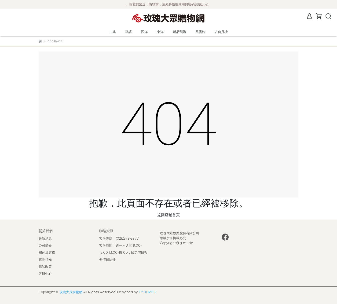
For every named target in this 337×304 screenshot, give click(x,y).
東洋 (160, 32)
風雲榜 (200, 32)
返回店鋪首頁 (168, 215)
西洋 (144, 32)
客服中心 (45, 273)
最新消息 (45, 238)
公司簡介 (45, 245)
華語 (128, 32)
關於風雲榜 (47, 252)
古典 (112, 32)
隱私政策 (45, 266)
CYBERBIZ (148, 292)
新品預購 (179, 32)
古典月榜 (221, 32)
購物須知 (45, 259)
